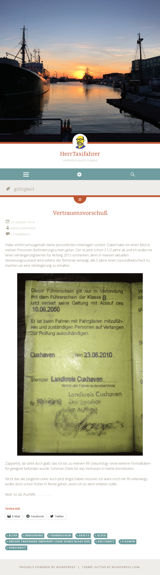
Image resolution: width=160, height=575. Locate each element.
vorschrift (17, 547)
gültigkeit (106, 541)
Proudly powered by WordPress (47, 567)
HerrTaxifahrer (80, 154)
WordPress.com (126, 567)
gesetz (84, 535)
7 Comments (20, 234)
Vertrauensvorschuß (80, 213)
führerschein (61, 535)
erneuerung (34, 535)
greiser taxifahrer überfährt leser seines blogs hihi (49, 541)
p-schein (128, 541)
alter (13, 535)
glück (101, 535)
